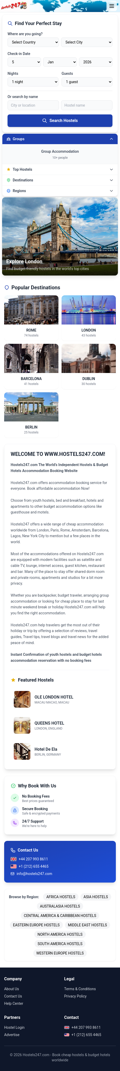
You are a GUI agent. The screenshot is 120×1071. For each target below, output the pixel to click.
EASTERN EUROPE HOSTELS (36, 925)
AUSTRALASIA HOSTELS (60, 906)
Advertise (11, 1035)
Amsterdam (80, 530)
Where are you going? (25, 34)
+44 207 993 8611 (29, 859)
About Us (11, 989)
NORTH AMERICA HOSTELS (59, 934)
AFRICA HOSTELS (60, 897)
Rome (65, 530)
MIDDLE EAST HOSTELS (87, 925)
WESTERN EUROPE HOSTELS (60, 953)
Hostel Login (14, 1027)
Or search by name (23, 97)
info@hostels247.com (31, 874)
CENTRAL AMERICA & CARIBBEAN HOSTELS (60, 916)
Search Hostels (60, 120)
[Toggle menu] (111, 6)
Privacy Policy (75, 996)
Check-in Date (19, 54)
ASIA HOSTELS (96, 897)
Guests (67, 73)
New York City (33, 536)
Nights (13, 73)
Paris (55, 530)
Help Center (13, 1003)
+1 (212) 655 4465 (29, 866)
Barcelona (100, 530)
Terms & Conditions (80, 989)
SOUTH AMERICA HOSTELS (60, 944)
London (43, 530)
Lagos (16, 536)
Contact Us (13, 996)
